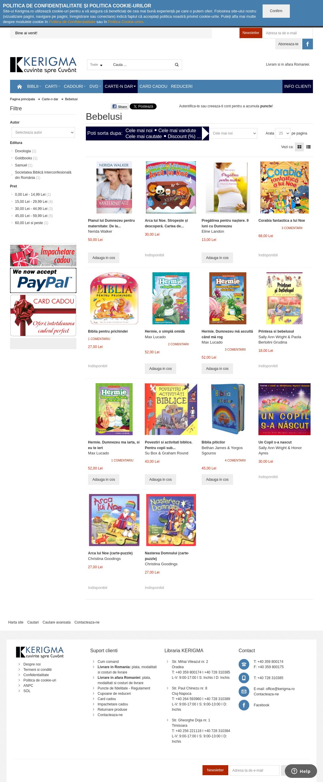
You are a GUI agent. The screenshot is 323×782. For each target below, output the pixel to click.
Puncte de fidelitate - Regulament (124, 688)
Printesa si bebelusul (276, 331)
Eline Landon (213, 231)
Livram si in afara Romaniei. (288, 64)
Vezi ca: (287, 147)
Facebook (261, 705)
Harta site (15, 622)
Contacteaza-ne (86, 622)
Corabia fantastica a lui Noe (281, 220)
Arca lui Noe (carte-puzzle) (110, 553)
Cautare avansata (57, 622)
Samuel (24, 165)
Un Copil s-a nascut (275, 442)
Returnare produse (112, 709)
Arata (270, 133)
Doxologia (25, 151)
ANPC (28, 686)
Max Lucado (155, 337)
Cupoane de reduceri (114, 694)
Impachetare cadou (113, 704)
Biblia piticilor (213, 442)
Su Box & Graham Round (166, 453)
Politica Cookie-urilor (125, 22)
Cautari (33, 622)
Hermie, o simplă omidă (165, 331)
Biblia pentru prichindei (108, 331)
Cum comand (108, 662)
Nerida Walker (100, 231)
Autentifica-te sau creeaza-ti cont (205, 106)
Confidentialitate (36, 675)
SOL (26, 691)
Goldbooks (26, 158)
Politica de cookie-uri (39, 680)
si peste (31, 223)
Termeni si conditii (37, 670)
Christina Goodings (104, 558)
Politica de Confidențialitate (72, 22)
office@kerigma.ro (280, 689)
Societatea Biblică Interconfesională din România (43, 175)
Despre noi (32, 664)
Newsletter (250, 33)
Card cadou (107, 699)
